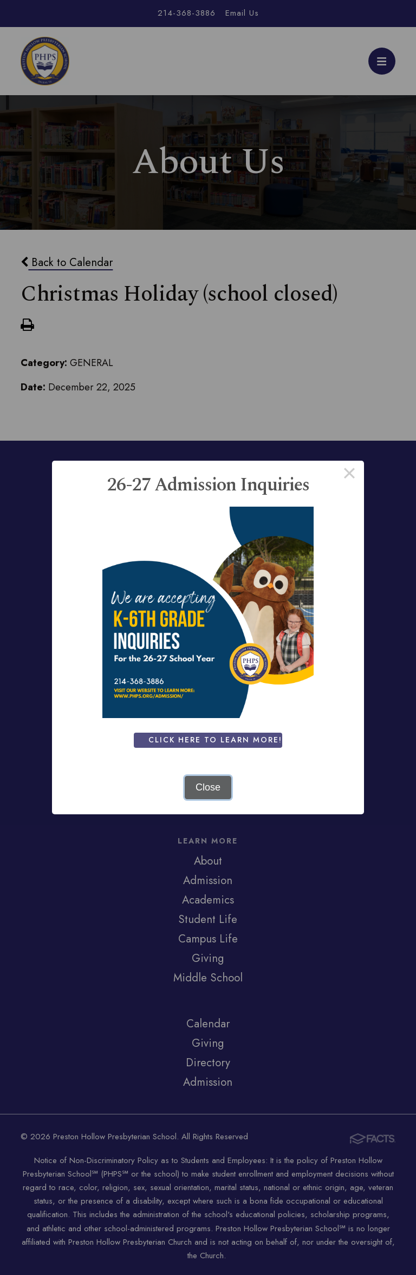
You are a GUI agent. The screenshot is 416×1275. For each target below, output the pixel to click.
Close (208, 787)
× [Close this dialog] (349, 475)
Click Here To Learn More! (218, 739)
